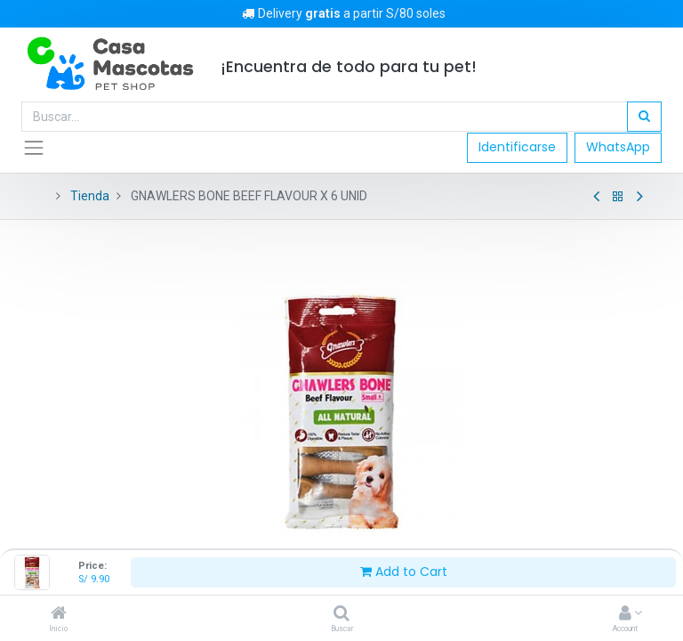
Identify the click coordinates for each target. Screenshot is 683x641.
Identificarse (517, 147)
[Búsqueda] (644, 116)
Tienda (89, 196)
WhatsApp (618, 147)
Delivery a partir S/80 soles (342, 13)
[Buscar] (341, 614)
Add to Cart (403, 571)
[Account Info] (625, 614)
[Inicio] (59, 614)
